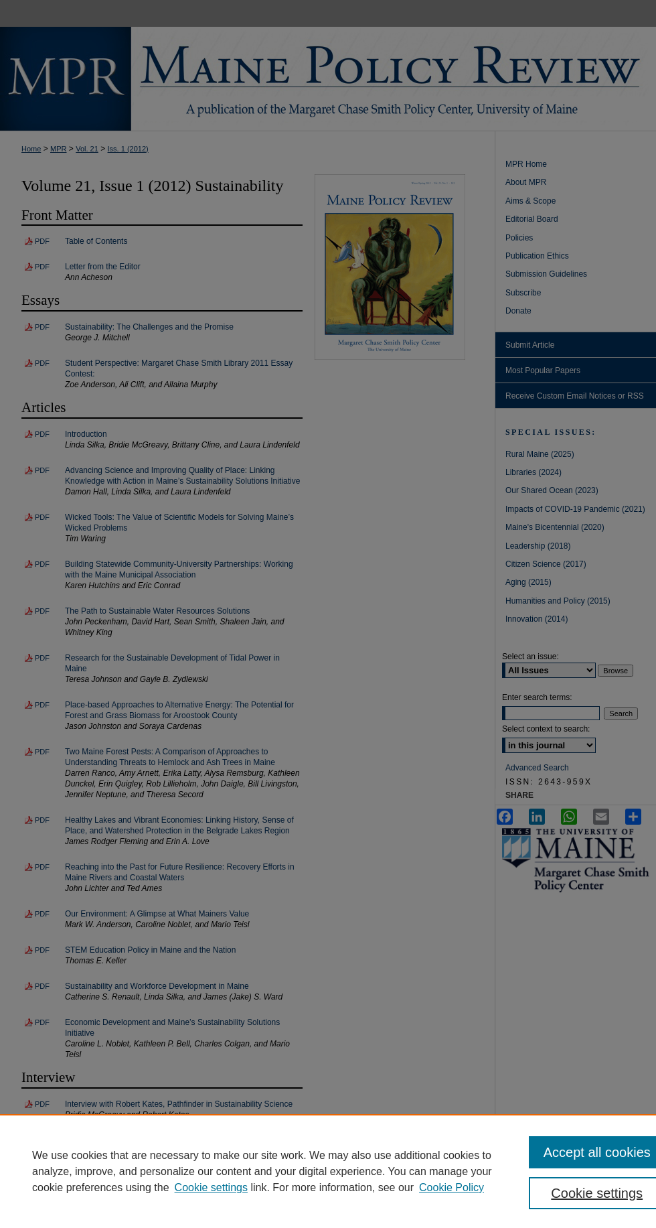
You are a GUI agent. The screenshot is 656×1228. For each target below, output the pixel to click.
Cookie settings (211, 1187)
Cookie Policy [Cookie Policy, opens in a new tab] (451, 1187)
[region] (328, 1171)
